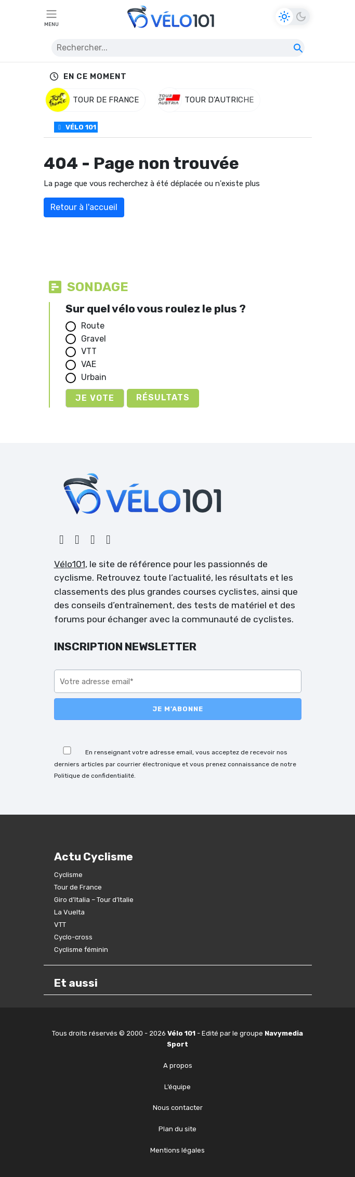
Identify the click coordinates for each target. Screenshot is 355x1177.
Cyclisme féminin (81, 949)
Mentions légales (177, 1150)
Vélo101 (69, 564)
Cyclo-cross (73, 937)
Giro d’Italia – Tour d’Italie (94, 900)
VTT (89, 351)
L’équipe (177, 1087)
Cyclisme (68, 875)
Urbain (94, 377)
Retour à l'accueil (83, 207)
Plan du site (177, 1129)
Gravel (93, 339)
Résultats (163, 397)
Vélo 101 (76, 127)
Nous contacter (178, 1107)
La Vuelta (69, 912)
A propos (177, 1065)
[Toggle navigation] (51, 16)
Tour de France (78, 887)
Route (92, 326)
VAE (88, 364)
